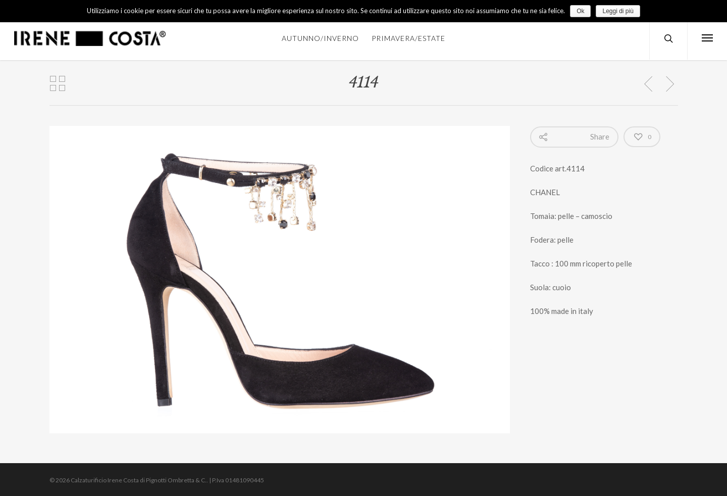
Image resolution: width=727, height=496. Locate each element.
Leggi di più (617, 11)
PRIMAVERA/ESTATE (408, 38)
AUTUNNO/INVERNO (320, 38)
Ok (580, 11)
